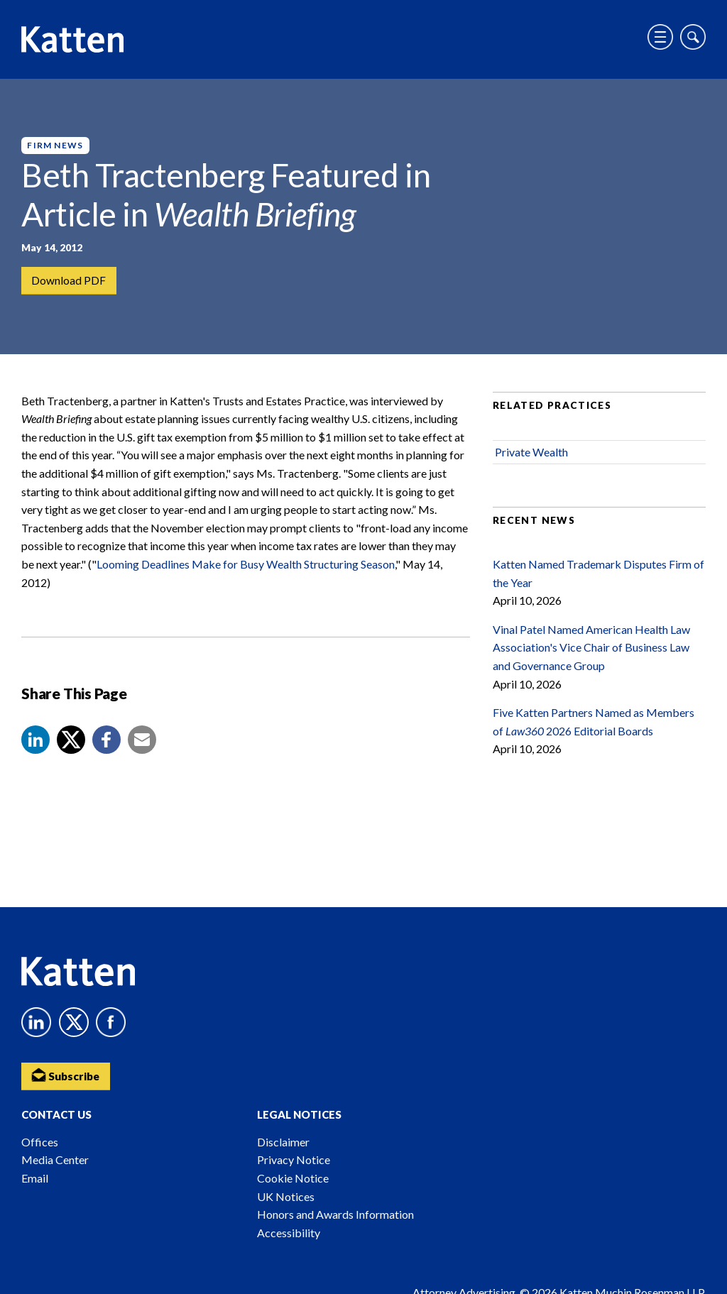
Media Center (55, 1159)
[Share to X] (71, 746)
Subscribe (67, 1074)
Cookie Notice (293, 1178)
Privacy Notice (293, 1159)
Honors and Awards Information (335, 1214)
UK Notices (286, 1196)
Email (34, 1178)
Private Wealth (531, 458)
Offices (39, 1141)
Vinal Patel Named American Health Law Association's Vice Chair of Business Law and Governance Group (591, 654)
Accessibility (288, 1232)
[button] (35, 746)
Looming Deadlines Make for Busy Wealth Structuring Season (246, 570)
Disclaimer (283, 1141)
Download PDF (69, 280)
